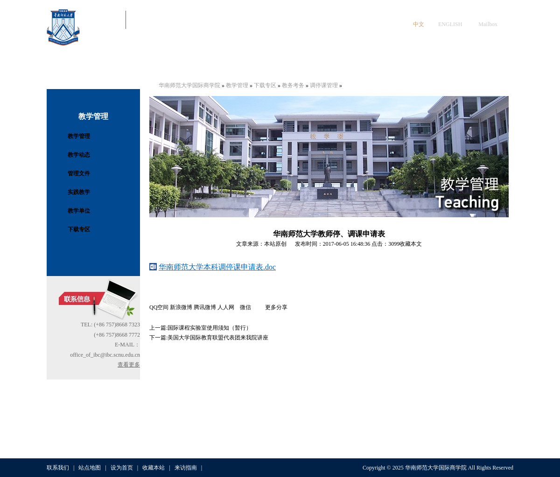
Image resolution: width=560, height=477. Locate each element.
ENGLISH (450, 24)
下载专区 (79, 229)
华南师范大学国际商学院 (189, 85)
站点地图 (89, 467)
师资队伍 (209, 65)
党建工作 (162, 65)
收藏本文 (410, 244)
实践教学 (79, 192)
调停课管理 (324, 85)
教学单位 (79, 210)
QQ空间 (158, 307)
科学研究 (393, 65)
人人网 (228, 307)
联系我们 (58, 467)
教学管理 (79, 136)
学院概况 (116, 65)
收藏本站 (153, 467)
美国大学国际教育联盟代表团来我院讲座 (218, 337)
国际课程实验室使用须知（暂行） (210, 328)
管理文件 (79, 173)
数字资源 (440, 65)
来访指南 (186, 467)
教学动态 (79, 155)
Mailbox (487, 24)
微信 (252, 307)
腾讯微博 (205, 307)
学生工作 (255, 65)
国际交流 (347, 65)
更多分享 (276, 307)
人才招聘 (486, 65)
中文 (418, 24)
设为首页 (122, 467)
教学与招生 (301, 65)
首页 (70, 65)
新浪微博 (181, 307)
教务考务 (293, 85)
